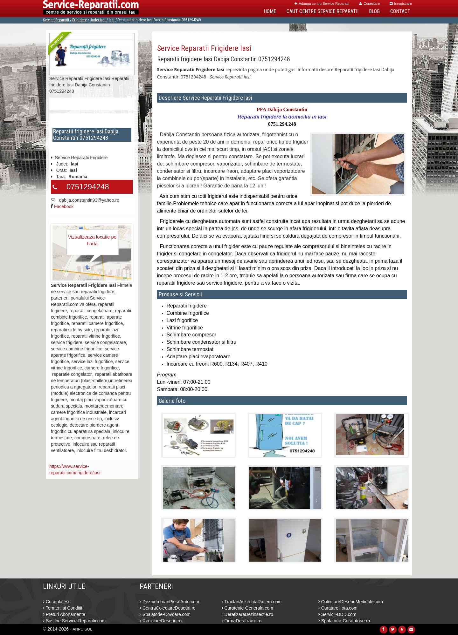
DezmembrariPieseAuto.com (169, 601)
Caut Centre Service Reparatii (322, 11)
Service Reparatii (56, 20)
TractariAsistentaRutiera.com (252, 601)
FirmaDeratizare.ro (242, 620)
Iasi (111, 20)
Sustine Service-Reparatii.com (74, 620)
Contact (400, 11)
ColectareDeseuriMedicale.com (350, 601)
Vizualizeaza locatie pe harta (92, 240)
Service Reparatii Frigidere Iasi (204, 48)
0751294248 (87, 186)
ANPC (78, 629)
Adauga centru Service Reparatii (322, 3)
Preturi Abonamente (64, 614)
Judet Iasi (98, 20)
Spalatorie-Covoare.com (165, 614)
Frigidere (79, 20)
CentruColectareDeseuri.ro (167, 608)
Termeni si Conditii (62, 608)
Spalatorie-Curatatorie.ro (344, 620)
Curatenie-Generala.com (247, 608)
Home (270, 11)
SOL (88, 629)
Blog (374, 11)
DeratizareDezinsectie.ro (247, 614)
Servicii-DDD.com (337, 614)
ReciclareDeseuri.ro (161, 620)
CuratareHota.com (337, 608)
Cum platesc (57, 601)
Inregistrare (401, 3)
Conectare (369, 3)
